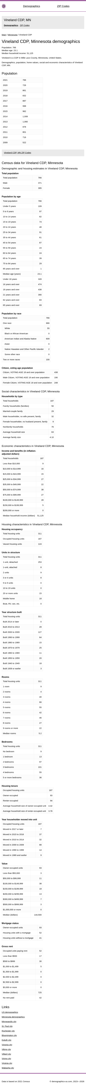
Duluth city (6, 1040)
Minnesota (12, 35)
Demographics (31, 6)
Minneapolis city (9, 1021)
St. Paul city (7, 1026)
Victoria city (7, 1045)
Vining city (6, 1058)
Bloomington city (9, 1035)
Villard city (6, 1054)
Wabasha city (8, 1068)
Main (4, 35)
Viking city (6, 1049)
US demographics (10, 1012)
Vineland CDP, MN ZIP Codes (17, 152)
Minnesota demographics (13, 1017)
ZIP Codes (63, 6)
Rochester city (8, 1031)
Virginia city (7, 1063)
